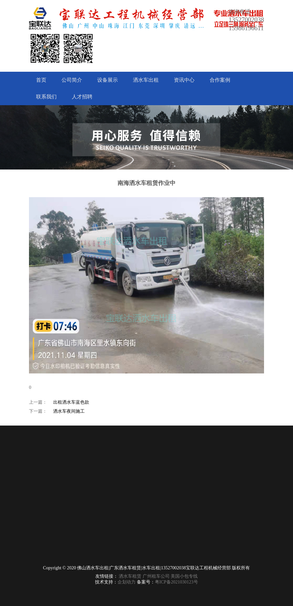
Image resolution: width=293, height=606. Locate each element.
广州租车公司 (156, 576)
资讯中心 (184, 80)
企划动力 (127, 582)
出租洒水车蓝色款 (71, 402)
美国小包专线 (184, 576)
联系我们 (46, 96)
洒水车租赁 (130, 576)
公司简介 (71, 80)
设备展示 (107, 80)
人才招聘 (82, 96)
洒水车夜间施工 (69, 411)
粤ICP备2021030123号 (176, 582)
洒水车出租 (146, 80)
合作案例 (220, 80)
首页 (41, 80)
